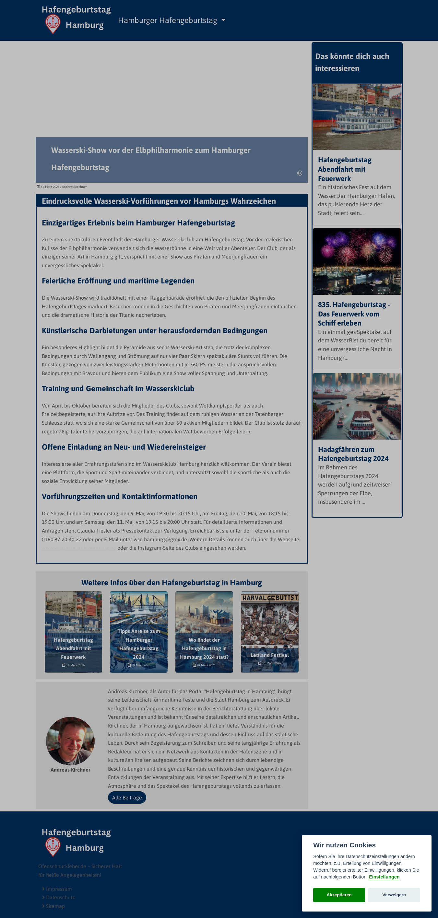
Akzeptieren (339, 894)
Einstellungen (384, 876)
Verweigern (394, 894)
